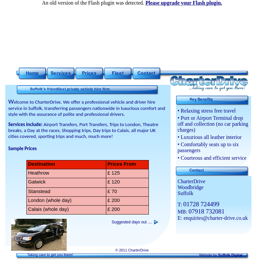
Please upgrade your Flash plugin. (184, 3)
